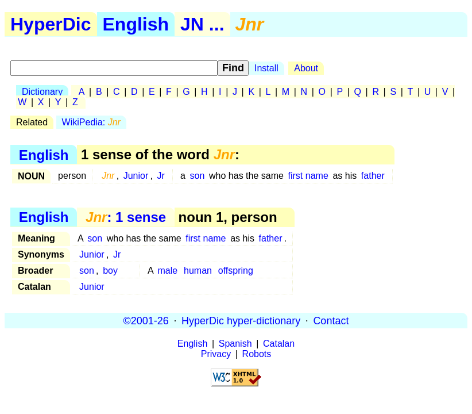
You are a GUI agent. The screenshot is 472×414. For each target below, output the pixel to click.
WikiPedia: (91, 122)
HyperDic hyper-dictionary (240, 320)
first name (308, 176)
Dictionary (42, 92)
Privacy (216, 354)
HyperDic (50, 24)
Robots (257, 354)
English (136, 24)
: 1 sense (126, 217)
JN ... (202, 24)
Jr (161, 176)
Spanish (235, 343)
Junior (136, 176)
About (306, 68)
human (198, 270)
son (197, 176)
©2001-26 (146, 320)
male (168, 270)
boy (110, 270)
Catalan (279, 343)
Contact (331, 320)
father (373, 176)
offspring (235, 270)
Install (266, 68)
